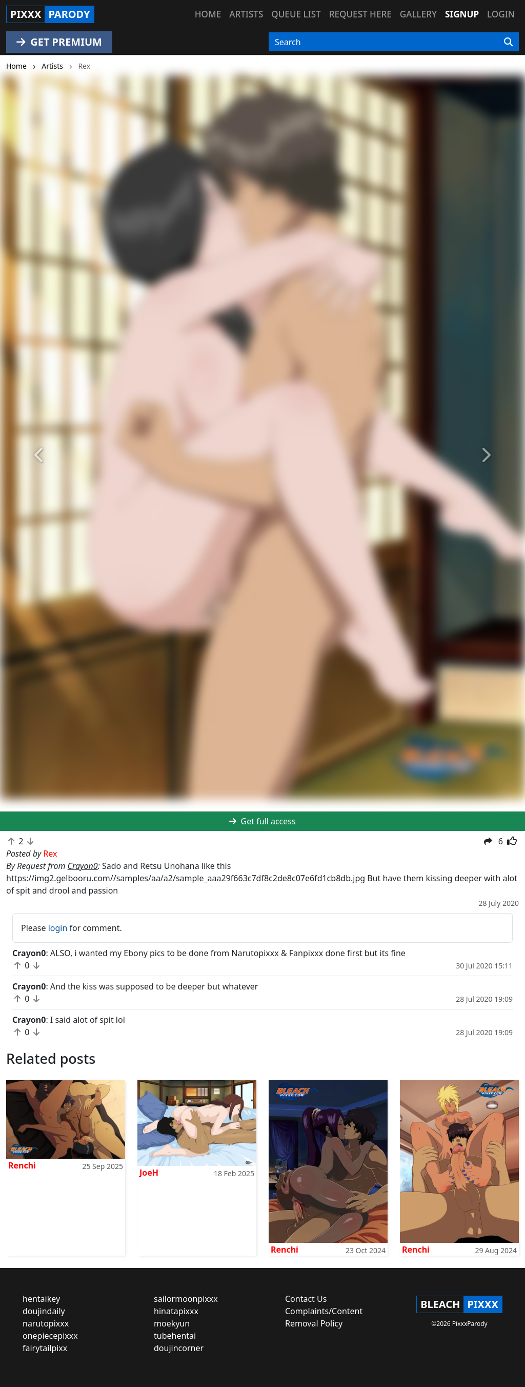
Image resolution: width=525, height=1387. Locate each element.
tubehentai (175, 1335)
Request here (360, 14)
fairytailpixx (45, 1348)
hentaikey (41, 1298)
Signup (462, 14)
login (58, 928)
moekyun (172, 1323)
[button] (39, 455)
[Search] (508, 42)
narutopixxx (46, 1323)
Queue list (295, 14)
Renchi (22, 1165)
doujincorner (179, 1348)
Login (501, 14)
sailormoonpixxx (186, 1298)
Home (208, 14)
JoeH (148, 1172)
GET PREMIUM (59, 42)
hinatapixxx (176, 1311)
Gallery (418, 14)
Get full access (262, 821)
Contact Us (306, 1298)
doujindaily (44, 1311)
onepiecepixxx (50, 1335)
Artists (246, 14)
